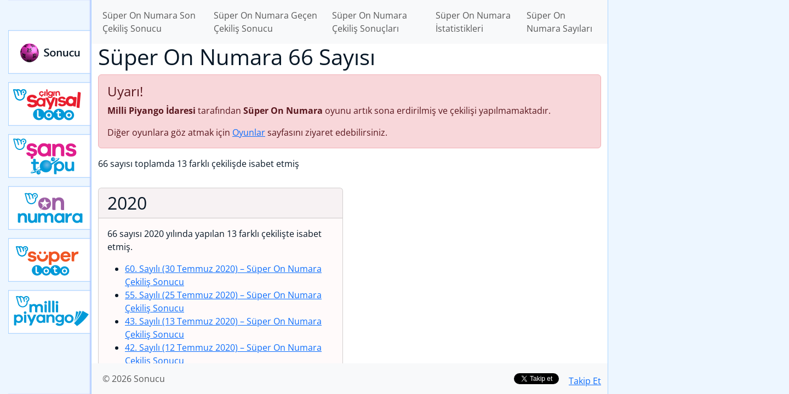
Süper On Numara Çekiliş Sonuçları (369, 21)
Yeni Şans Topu (50, 156)
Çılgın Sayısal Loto (50, 104)
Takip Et (585, 381)
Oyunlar (248, 132)
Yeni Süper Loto (50, 260)
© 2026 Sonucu (133, 379)
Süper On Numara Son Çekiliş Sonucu (149, 21)
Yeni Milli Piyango (50, 312)
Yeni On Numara (50, 208)
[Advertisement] (698, 173)
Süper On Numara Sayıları (559, 21)
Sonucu (50, 52)
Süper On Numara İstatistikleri (473, 21)
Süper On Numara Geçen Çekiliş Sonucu (265, 21)
